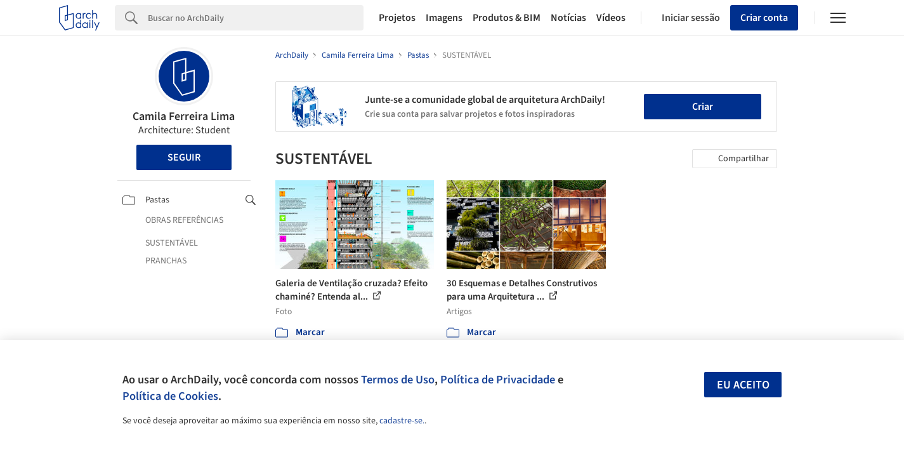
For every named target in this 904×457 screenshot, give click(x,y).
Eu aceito (743, 385)
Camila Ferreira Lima (184, 116)
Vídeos (611, 18)
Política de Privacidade (497, 379)
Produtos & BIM (506, 18)
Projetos (397, 18)
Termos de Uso (398, 379)
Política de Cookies (170, 396)
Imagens (444, 18)
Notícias (568, 18)
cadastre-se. (401, 420)
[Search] (256, 17)
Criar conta (764, 18)
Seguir (183, 157)
